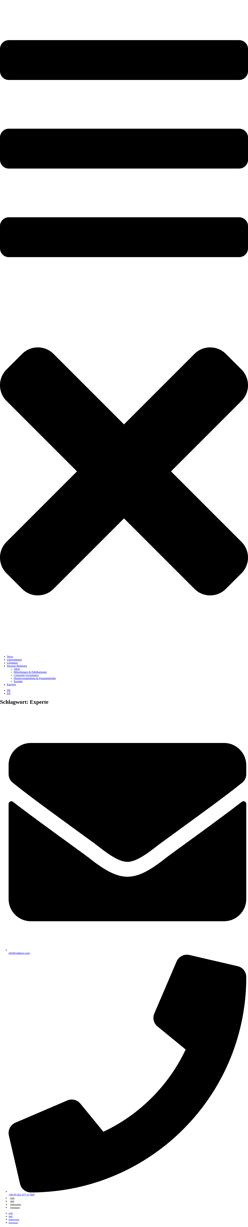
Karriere (11, 684)
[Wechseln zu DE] (8, 690)
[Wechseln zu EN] (8, 693)
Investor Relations (17, 665)
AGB (12, 1198)
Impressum (15, 1208)
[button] (124, 329)
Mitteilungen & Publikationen (30, 672)
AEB (12, 1201)
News (10, 656)
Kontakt (18, 681)
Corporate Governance (26, 675)
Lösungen (12, 662)
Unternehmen (14, 659)
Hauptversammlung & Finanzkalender (35, 678)
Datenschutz (15, 1204)
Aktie (17, 669)
